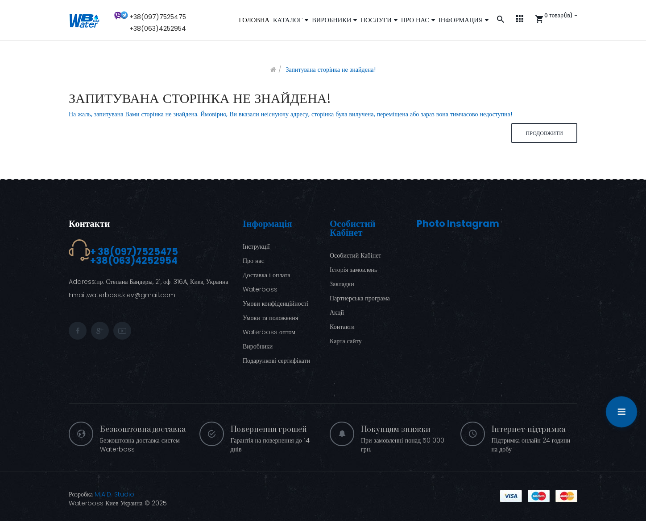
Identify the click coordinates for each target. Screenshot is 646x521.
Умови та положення (270, 317)
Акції (337, 312)
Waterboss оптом (269, 332)
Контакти (89, 223)
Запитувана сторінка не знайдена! (330, 69)
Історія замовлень (353, 269)
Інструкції (256, 246)
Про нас (253, 260)
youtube (122, 331)
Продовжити (544, 133)
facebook (78, 331)
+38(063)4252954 (157, 28)
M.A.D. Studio (114, 494)
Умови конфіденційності (275, 303)
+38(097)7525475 (157, 16)
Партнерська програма (360, 298)
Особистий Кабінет (355, 255)
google (100, 331)
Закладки (342, 283)
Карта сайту (346, 340)
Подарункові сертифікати (276, 360)
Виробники (258, 346)
